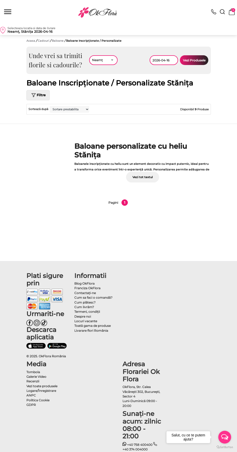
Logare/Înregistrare (41, 391)
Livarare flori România (91, 330)
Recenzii (32, 381)
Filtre (38, 95)
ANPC (31, 395)
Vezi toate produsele (41, 386)
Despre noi (82, 316)
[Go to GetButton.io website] (225, 446)
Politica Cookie (37, 400)
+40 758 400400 (137, 445)
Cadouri (44, 40)
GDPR (31, 405)
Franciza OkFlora (87, 288)
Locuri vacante (85, 321)
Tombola (33, 372)
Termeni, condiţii (87, 312)
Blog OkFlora (84, 283)
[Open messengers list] (224, 437)
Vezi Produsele (194, 60)
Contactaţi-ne (85, 293)
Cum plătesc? (85, 302)
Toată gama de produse (92, 326)
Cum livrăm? (84, 307)
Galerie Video (36, 377)
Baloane (58, 40)
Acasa (30, 40)
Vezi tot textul (142, 177)
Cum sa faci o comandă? (93, 297)
